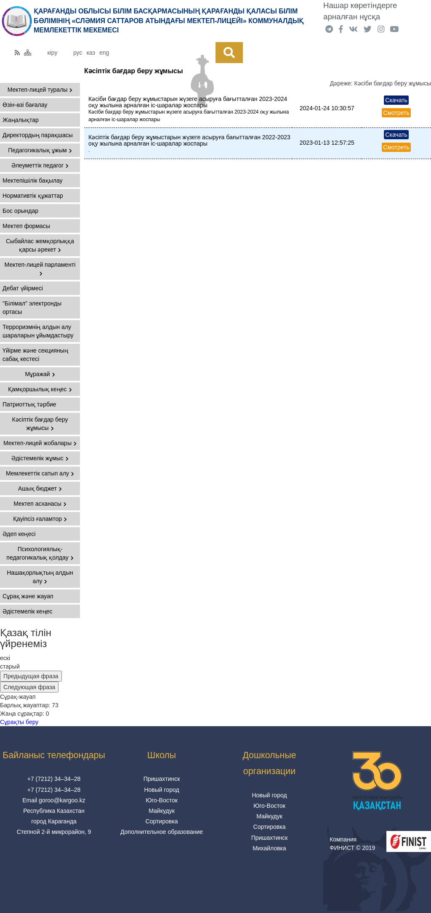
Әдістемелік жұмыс (40, 458)
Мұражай (40, 374)
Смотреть (396, 112)
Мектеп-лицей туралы (40, 89)
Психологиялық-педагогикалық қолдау (39, 553)
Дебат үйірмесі (23, 288)
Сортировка (162, 821)
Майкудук (162, 810)
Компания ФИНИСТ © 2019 (352, 843)
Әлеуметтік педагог (40, 165)
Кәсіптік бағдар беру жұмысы (40, 423)
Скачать (396, 100)
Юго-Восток (162, 800)
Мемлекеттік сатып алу (40, 473)
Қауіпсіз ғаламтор (40, 518)
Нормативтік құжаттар (33, 195)
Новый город (161, 789)
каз (90, 52)
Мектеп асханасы (39, 503)
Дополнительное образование (161, 831)
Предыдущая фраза (31, 676)
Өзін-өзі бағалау (25, 104)
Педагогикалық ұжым (40, 150)
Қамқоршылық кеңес (40, 389)
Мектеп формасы (26, 226)
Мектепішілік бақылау (33, 180)
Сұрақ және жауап (28, 596)
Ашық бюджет (40, 488)
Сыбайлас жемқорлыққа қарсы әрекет (40, 245)
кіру (53, 52)
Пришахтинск (162, 778)
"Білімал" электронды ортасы (32, 307)
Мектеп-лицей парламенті (40, 268)
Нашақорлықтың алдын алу (40, 576)
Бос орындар (20, 210)
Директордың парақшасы (38, 135)
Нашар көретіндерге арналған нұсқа (360, 11)
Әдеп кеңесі (19, 534)
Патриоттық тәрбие (29, 404)
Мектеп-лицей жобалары (40, 443)
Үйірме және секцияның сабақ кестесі (35, 354)
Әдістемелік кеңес (27, 611)
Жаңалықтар (21, 120)
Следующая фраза (29, 687)
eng (104, 52)
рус (77, 52)
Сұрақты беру (19, 722)
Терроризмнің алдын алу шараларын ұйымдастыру (38, 331)
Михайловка (269, 848)
